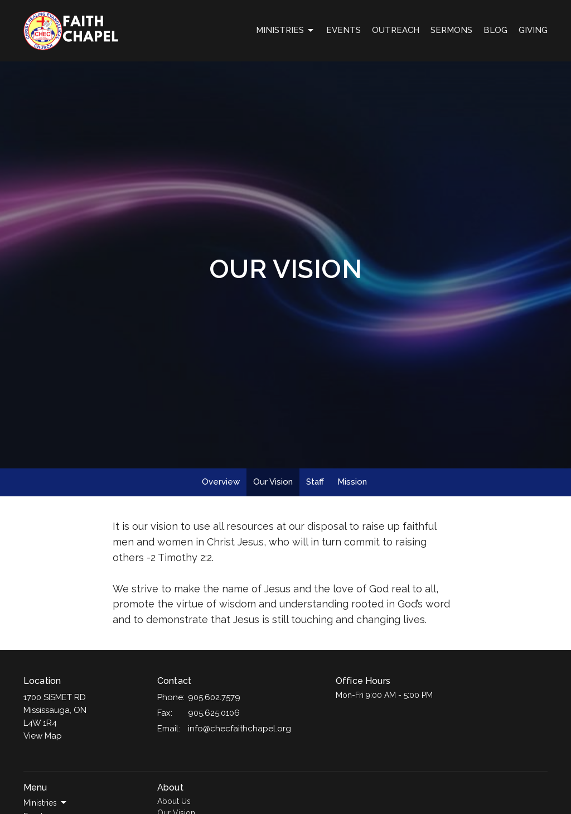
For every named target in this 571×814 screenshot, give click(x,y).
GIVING (533, 30)
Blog (495, 30)
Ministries (285, 30)
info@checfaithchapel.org (239, 729)
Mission (352, 482)
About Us (174, 801)
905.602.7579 (214, 697)
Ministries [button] (45, 802)
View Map (42, 736)
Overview (221, 482)
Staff (315, 482)
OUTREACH (395, 30)
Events (343, 30)
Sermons (451, 30)
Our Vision (273, 482)
